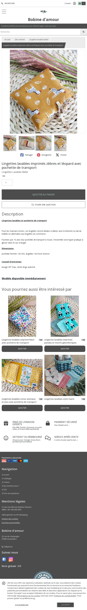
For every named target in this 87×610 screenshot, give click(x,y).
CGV (4, 489)
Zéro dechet (20, 39)
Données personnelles (11, 522)
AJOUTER (22, 348)
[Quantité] (7, 182)
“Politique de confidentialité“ (65, 596)
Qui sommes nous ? (10, 486)
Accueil (7, 39)
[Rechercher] (83, 32)
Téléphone (7, 546)
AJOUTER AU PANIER (43, 194)
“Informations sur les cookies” (29, 596)
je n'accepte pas (21, 605)
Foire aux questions (10, 493)
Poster (61, 155)
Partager (26, 155)
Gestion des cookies (10, 519)
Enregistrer (44, 155)
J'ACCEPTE (66, 605)
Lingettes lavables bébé (38, 39)
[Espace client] (74, 3)
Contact (68, 3)
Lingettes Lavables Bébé (15, 172)
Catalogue (7, 478)
